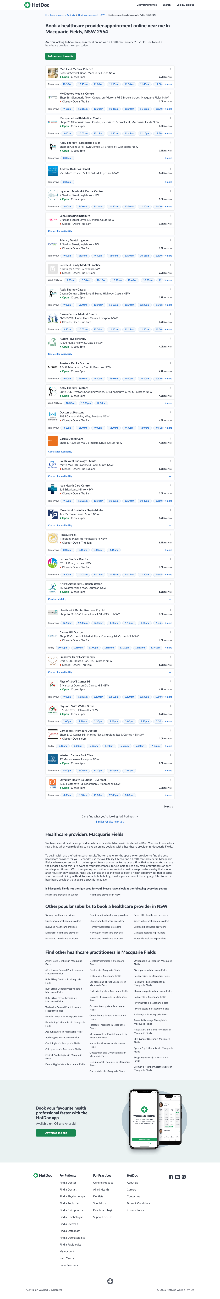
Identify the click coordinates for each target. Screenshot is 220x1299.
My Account (66, 1251)
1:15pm (129, 623)
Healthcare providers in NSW (91, 15)
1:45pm (160, 623)
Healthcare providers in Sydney (61, 895)
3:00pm (67, 550)
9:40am (114, 379)
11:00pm (93, 648)
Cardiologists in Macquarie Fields (62, 1043)
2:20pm (83, 721)
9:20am (83, 206)
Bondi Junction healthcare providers (109, 915)
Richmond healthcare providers (61, 938)
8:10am (67, 428)
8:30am (83, 795)
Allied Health (101, 1189)
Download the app (56, 1133)
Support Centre (102, 1217)
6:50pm (124, 746)
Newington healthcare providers (106, 933)
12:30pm (160, 133)
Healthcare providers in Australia (60, 15)
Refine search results (60, 56)
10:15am (83, 109)
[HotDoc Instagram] (183, 1177)
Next (167, 806)
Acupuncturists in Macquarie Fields (63, 1032)
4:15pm (114, 550)
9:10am (83, 379)
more (168, 84)
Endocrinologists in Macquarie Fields (109, 991)
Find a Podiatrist (69, 1203)
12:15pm (145, 133)
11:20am (160, 206)
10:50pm (78, 648)
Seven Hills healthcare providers (151, 915)
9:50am (86, 280)
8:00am (67, 206)
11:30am (129, 84)
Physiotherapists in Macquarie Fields (153, 991)
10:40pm (63, 648)
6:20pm (78, 746)
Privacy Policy (135, 1210)
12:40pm (160, 697)
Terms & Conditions (138, 1203)
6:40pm (109, 746)
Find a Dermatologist (72, 1237)
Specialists (99, 1203)
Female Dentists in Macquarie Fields (64, 1017)
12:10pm (114, 697)
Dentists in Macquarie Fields (105, 970)
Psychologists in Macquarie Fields (151, 1009)
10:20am (98, 206)
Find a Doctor (67, 1182)
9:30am (98, 256)
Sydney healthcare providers (60, 915)
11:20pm (124, 648)
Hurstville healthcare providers (150, 938)
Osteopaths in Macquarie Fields (150, 970)
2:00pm (67, 721)
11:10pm (109, 648)
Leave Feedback (68, 1265)
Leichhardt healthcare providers (62, 933)
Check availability (110, 599)
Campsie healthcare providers (149, 933)
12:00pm (160, 84)
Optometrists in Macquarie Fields (107, 1071)
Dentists (98, 1196)
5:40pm (67, 770)
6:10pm (63, 746)
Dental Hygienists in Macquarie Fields (65, 1064)
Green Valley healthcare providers (151, 921)
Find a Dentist (67, 1189)
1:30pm (160, 305)
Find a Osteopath (69, 1231)
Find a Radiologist (70, 1244)
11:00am (98, 84)
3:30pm (67, 158)
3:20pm (145, 721)
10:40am (114, 206)
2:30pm (98, 721)
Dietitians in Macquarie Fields (105, 976)
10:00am (83, 133)
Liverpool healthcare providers (150, 927)
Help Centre (66, 1258)
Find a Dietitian (68, 1224)
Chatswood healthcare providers (107, 921)
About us (132, 1182)
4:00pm (98, 550)
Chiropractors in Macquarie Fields (63, 1049)
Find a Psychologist (71, 1217)
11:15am (114, 84)
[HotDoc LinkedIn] (177, 1177)
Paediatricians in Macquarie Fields (151, 976)
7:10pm (155, 746)
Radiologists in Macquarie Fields (151, 1014)
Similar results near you (110, 821)
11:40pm (155, 648)
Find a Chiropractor (71, 1210)
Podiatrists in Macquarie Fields (150, 997)
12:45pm (98, 623)
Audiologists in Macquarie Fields (62, 1037)
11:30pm (140, 648)
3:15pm (83, 550)
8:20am (83, 428)
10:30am (67, 84)
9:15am (67, 109)
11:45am (145, 84)
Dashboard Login (103, 1210)
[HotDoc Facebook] (171, 1177)
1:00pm (114, 623)
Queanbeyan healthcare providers (63, 921)
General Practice (103, 1182)
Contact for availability (110, 231)
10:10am (101, 280)
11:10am (145, 206)
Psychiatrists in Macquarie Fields (151, 1003)
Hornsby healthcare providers (105, 927)
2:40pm (114, 721)
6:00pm (83, 770)
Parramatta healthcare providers (106, 938)
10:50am (129, 206)
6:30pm (94, 746)
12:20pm (129, 697)
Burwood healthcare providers (61, 927)
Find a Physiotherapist (72, 1196)
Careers (131, 1189)
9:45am (114, 256)
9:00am (67, 133)
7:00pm (140, 746)
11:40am (83, 697)
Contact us (133, 1196)
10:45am (83, 84)
